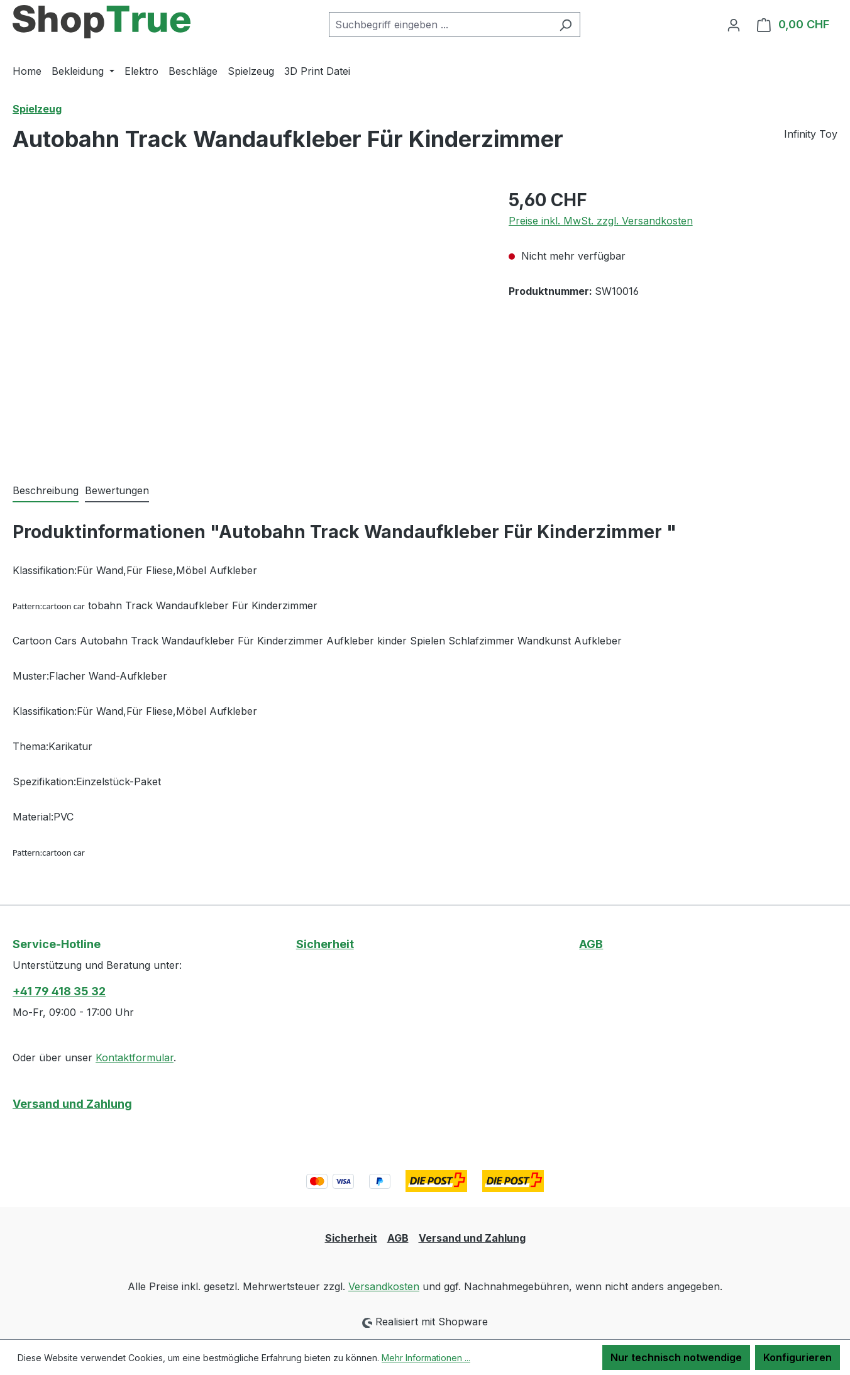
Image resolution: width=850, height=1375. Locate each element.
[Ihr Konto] (734, 24)
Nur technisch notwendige (676, 1357)
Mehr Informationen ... (426, 1357)
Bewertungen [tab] (117, 490)
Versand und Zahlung (72, 1103)
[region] (248, 322)
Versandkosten (383, 1286)
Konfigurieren (797, 1357)
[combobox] (440, 24)
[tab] (46, 491)
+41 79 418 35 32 (59, 991)
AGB (591, 944)
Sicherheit (325, 944)
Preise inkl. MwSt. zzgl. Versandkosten (601, 220)
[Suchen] (565, 24)
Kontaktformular (135, 1057)
